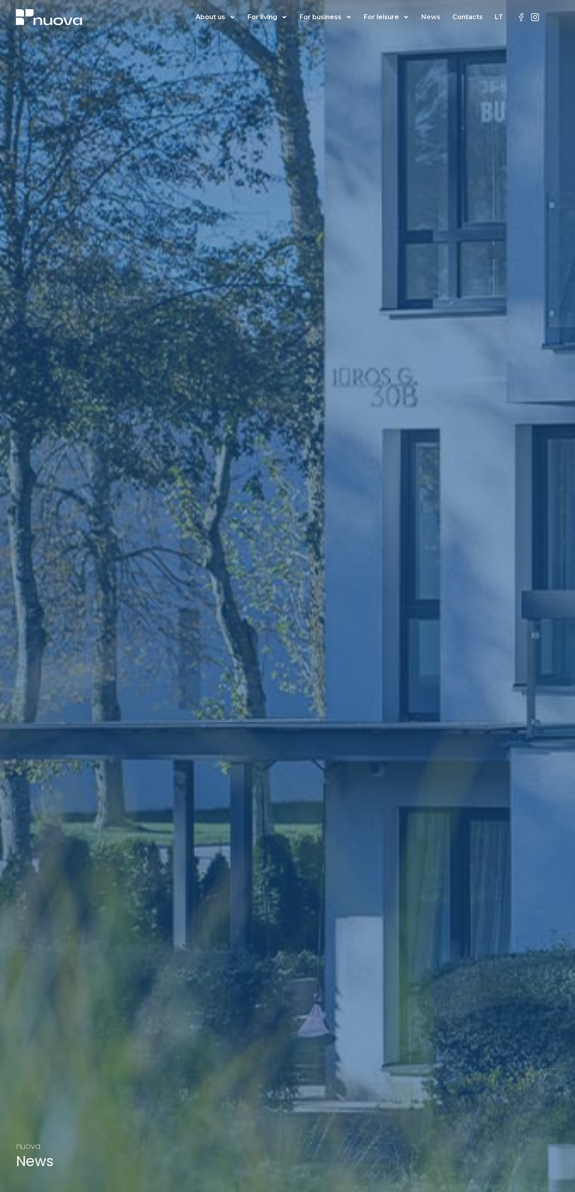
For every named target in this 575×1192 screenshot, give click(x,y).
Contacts (467, 17)
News (430, 17)
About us (216, 17)
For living (268, 17)
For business (325, 17)
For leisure (386, 17)
